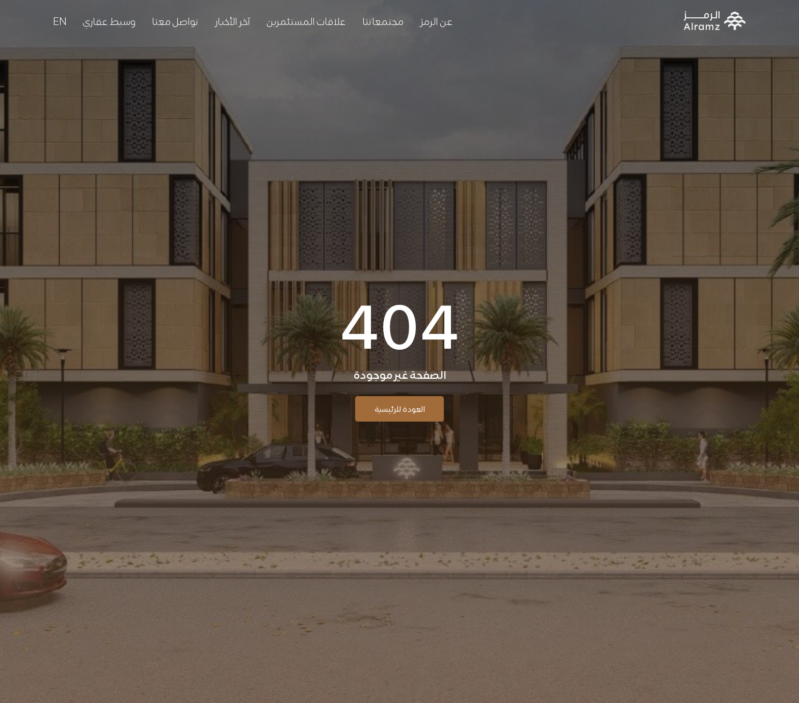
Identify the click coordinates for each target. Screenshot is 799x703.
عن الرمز (436, 20)
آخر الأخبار (232, 20)
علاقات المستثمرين (306, 20)
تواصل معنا (175, 20)
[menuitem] (59, 20)
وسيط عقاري (109, 20)
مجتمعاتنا (383, 20)
